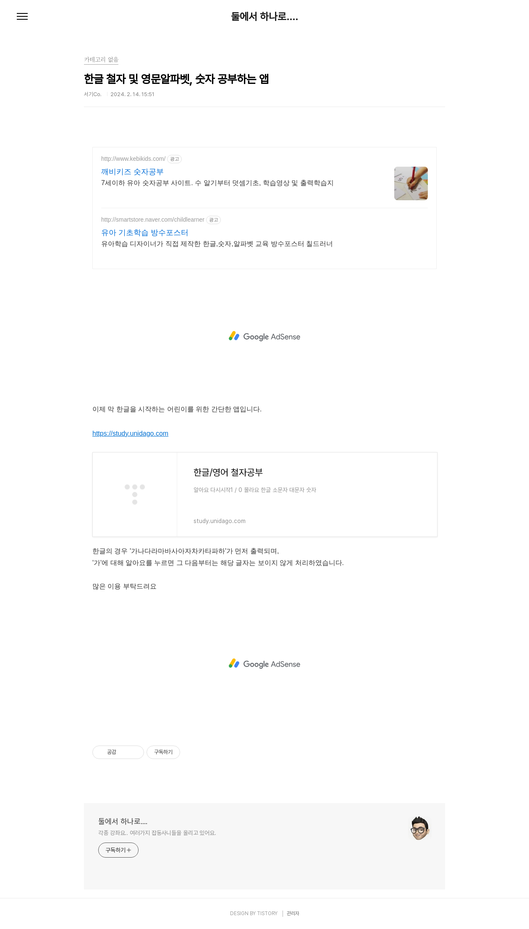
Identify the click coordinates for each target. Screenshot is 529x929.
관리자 (293, 913)
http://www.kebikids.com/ (133, 158)
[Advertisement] (264, 336)
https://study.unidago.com (130, 433)
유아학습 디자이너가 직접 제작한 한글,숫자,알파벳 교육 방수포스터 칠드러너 (217, 243)
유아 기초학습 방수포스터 (145, 232)
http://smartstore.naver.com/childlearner (152, 219)
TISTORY (267, 913)
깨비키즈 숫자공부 (132, 171)
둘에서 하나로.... (264, 17)
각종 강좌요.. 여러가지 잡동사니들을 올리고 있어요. (157, 833)
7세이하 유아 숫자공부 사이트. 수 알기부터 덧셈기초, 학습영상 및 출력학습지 (217, 182)
